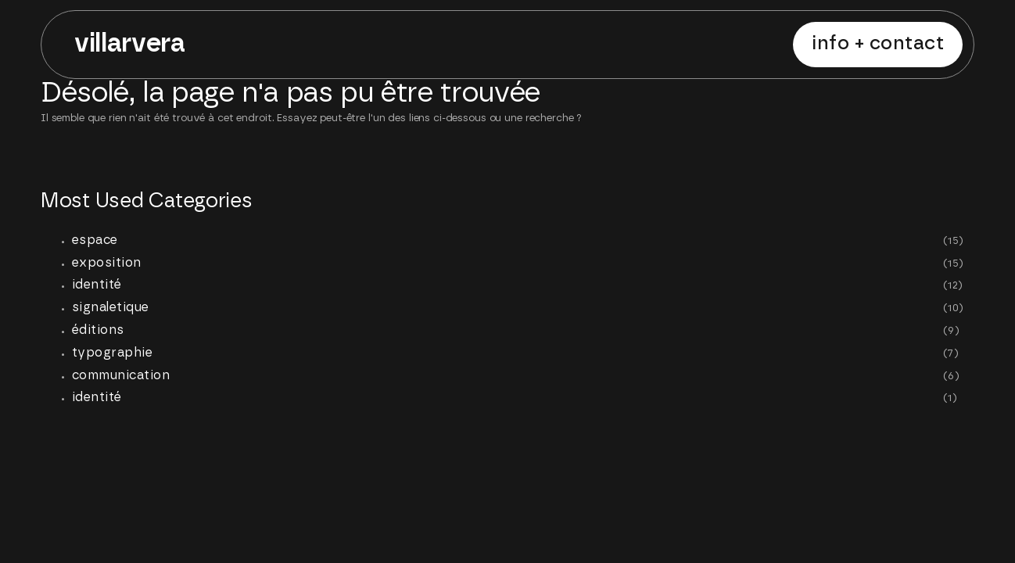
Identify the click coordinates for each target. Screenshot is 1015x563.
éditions (98, 330)
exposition (107, 262)
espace (95, 240)
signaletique (110, 307)
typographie (112, 352)
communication (121, 375)
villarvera (129, 43)
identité (97, 284)
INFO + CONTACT (878, 43)
